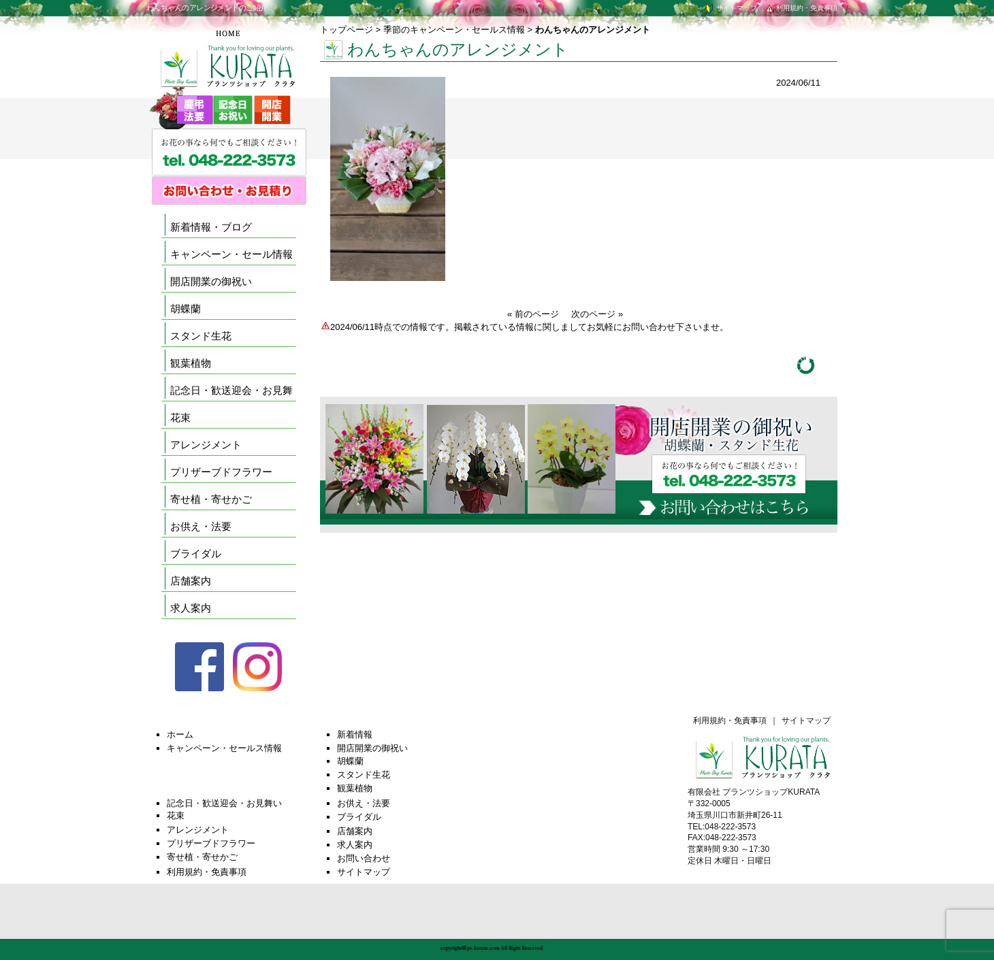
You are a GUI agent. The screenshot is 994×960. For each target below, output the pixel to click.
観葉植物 (190, 363)
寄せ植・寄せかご (211, 499)
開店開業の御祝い (211, 281)
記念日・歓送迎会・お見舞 (231, 390)
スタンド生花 (200, 336)
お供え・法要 (200, 526)
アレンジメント (206, 444)
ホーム (180, 734)
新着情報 (354, 734)
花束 (180, 417)
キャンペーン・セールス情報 (224, 748)
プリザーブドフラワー (221, 472)
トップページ (346, 29)
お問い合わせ (363, 858)
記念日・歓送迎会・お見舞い (224, 803)
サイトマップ (730, 8)
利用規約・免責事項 (800, 8)
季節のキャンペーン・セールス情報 (454, 29)
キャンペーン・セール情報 (231, 254)
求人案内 (190, 608)
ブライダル (195, 553)
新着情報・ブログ (211, 227)
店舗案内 (190, 580)
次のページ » (597, 314)
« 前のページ (533, 314)
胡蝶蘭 (185, 308)
